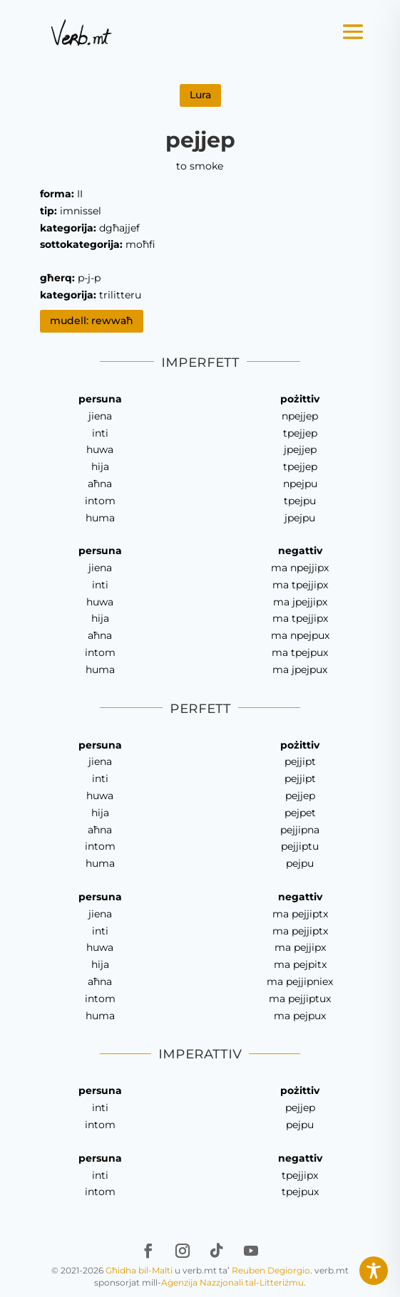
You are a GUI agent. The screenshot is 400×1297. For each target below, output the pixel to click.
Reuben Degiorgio (271, 1270)
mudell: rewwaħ (91, 320)
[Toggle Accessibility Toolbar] (373, 1270)
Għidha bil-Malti (139, 1270)
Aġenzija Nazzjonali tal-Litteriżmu (232, 1282)
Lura (200, 94)
